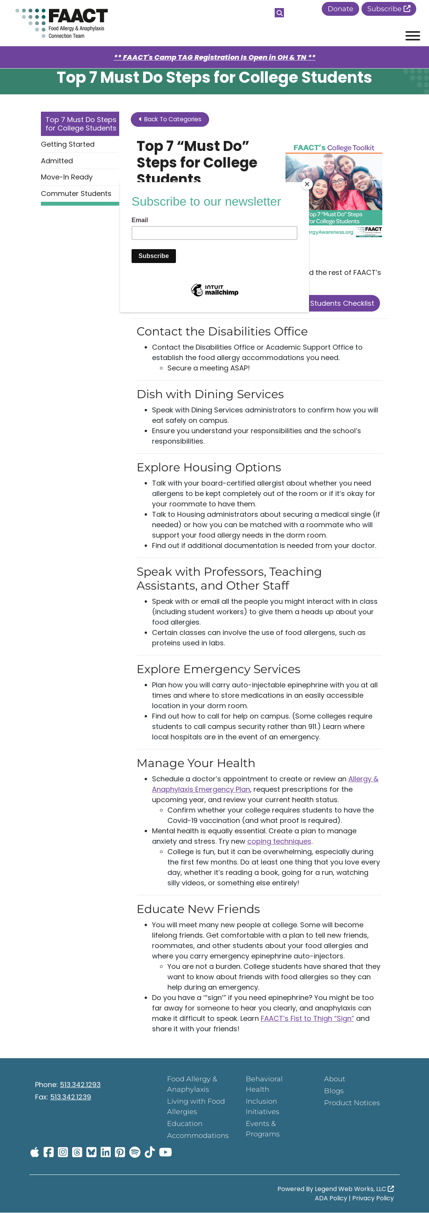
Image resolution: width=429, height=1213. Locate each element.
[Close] (307, 184)
